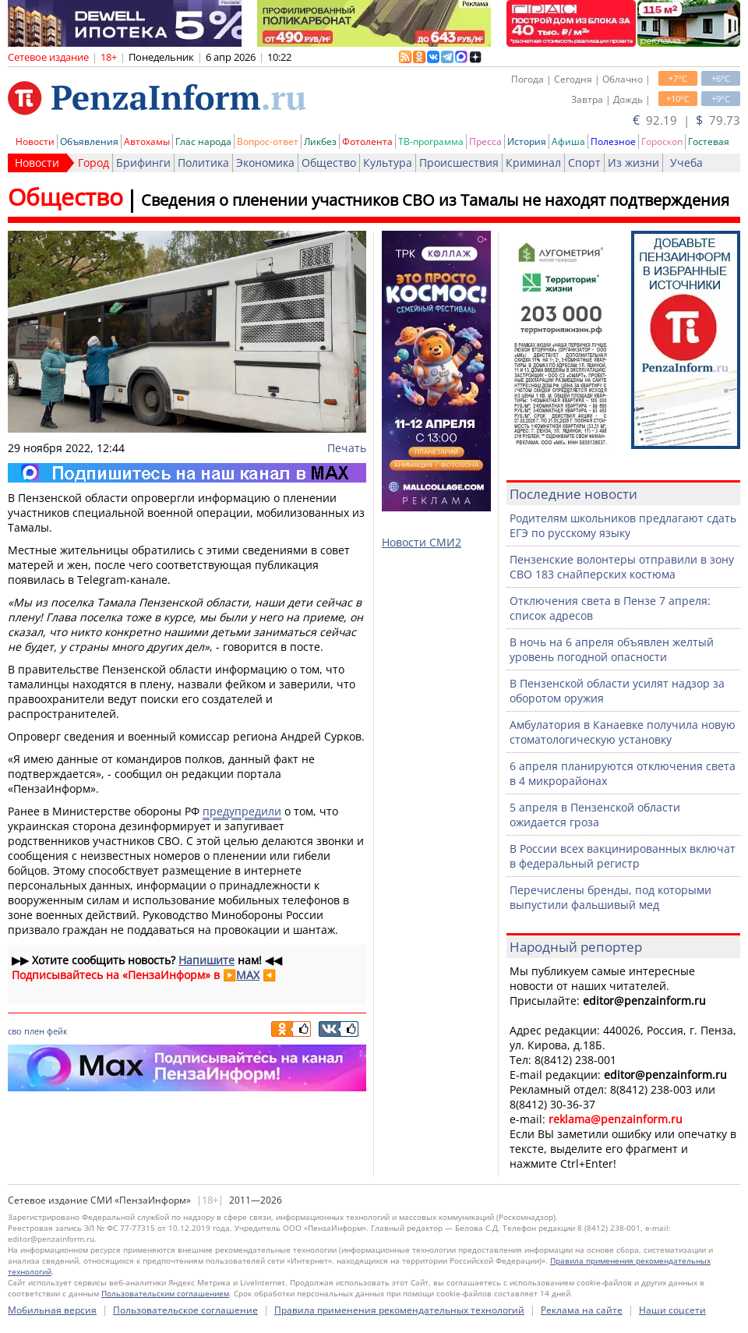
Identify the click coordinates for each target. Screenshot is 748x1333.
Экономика (265, 162)
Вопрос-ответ (267, 141)
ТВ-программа (431, 141)
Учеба (686, 162)
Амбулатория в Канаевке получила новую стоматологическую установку (623, 732)
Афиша (568, 141)
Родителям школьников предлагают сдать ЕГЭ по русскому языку (623, 525)
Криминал (533, 162)
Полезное (613, 141)
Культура (387, 162)
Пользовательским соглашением (165, 1293)
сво (15, 1031)
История (526, 141)
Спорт (584, 162)
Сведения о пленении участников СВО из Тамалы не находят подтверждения (435, 199)
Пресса (485, 141)
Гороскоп (662, 141)
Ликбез (320, 141)
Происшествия (459, 162)
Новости (35, 141)
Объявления (89, 141)
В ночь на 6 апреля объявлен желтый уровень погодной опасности (612, 649)
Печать (346, 447)
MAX (247, 974)
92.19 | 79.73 (686, 120)
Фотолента (367, 141)
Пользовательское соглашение (185, 1310)
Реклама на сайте (582, 1310)
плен (34, 1031)
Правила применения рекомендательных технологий (399, 1310)
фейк (57, 1031)
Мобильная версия (52, 1310)
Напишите (206, 960)
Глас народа (203, 141)
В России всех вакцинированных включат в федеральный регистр (623, 856)
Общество (329, 162)
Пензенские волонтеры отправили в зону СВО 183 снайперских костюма (622, 567)
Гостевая (708, 141)
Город (93, 162)
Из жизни (633, 162)
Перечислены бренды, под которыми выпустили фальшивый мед (610, 897)
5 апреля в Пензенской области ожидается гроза (595, 814)
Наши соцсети (672, 1310)
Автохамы (147, 141)
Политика (203, 162)
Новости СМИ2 (421, 542)
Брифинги (143, 162)
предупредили (242, 811)
